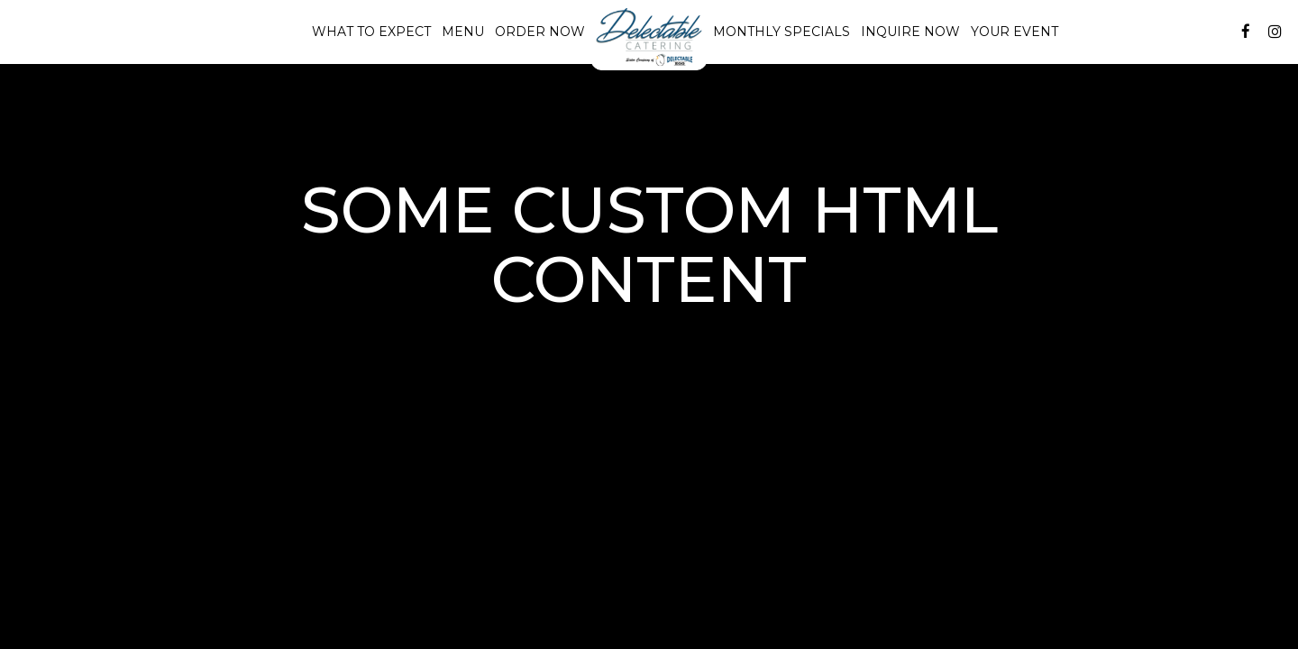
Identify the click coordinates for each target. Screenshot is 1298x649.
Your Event (1014, 31)
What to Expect (371, 31)
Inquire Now (907, 32)
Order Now (540, 31)
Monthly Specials (781, 31)
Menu (463, 31)
